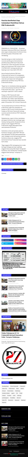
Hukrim (22, 388)
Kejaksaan (23, 400)
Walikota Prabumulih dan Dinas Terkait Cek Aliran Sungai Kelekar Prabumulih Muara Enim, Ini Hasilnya (17, 309)
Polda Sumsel (11, 388)
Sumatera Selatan (6, 393)
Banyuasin (17, 400)
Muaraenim (10, 400)
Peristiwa (9, 395)
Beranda (3, 16)
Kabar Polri (4, 388)
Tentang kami (16, 451)
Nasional (4, 402)
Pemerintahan (10, 391)
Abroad (4, 391)
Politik (21, 393)
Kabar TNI (4, 400)
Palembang (17, 391)
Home (10, 451)
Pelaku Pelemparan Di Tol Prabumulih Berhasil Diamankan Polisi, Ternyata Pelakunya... (16, 222)
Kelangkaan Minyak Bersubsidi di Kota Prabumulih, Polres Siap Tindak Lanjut (16, 214)
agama (12, 393)
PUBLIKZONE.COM (14, 455)
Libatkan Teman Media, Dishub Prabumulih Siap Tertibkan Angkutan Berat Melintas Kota (16, 302)
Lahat (14, 395)
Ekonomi (19, 397)
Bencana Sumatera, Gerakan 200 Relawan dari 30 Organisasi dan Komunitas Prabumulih (16, 295)
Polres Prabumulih (14, 386)
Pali (17, 393)
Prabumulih (8, 16)
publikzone (5, 28)
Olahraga (19, 395)
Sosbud (3, 395)
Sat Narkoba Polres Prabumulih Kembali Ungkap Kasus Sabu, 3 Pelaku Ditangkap (16, 229)
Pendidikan (12, 397)
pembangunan (5, 397)
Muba (17, 388)
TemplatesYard (14, 453)
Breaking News (5, 386)
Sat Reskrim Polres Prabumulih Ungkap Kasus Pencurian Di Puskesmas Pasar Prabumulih (16, 287)
